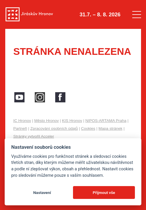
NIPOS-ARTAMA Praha (105, 120)
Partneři (20, 128)
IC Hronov (22, 120)
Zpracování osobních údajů (54, 128)
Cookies (88, 128)
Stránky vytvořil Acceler (33, 136)
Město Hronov (46, 120)
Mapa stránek (110, 128)
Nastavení (42, 192)
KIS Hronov (72, 120)
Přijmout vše (104, 192)
